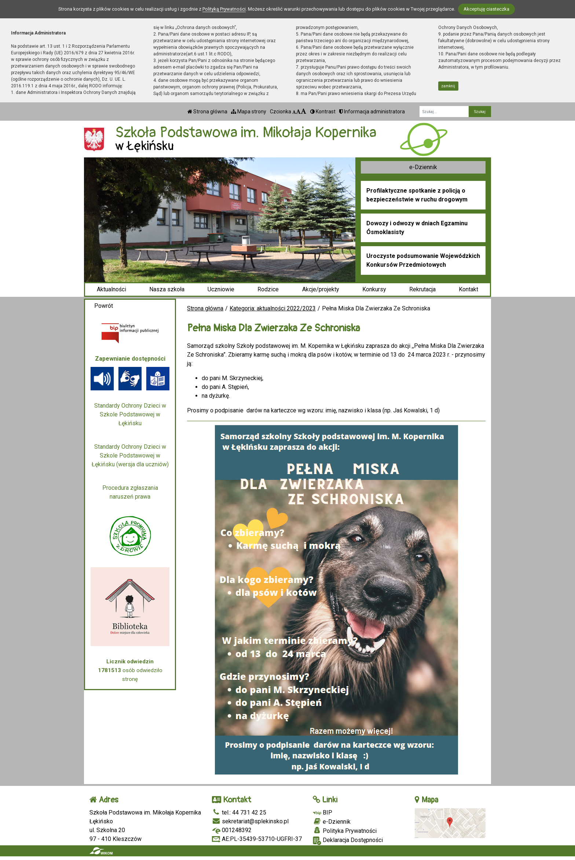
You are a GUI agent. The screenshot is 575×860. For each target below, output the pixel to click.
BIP (322, 812)
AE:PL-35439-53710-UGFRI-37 (257, 838)
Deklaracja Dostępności (348, 841)
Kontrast (323, 111)
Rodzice (268, 289)
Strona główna (207, 111)
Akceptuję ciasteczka (486, 9)
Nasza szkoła (166, 289)
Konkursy (374, 289)
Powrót (103, 305)
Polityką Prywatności (224, 9)
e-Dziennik (423, 167)
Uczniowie (221, 289)
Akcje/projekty (320, 289)
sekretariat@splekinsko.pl (250, 821)
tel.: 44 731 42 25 (239, 812)
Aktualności (111, 289)
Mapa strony (248, 111)
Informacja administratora (372, 111)
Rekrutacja (422, 289)
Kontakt (468, 289)
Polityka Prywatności (345, 830)
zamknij (448, 86)
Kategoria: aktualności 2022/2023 (273, 308)
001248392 (232, 830)
